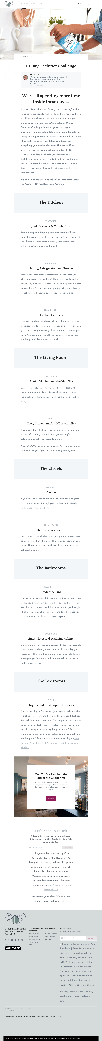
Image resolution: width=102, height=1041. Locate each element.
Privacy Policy (93, 1009)
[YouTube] (18, 940)
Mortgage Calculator (51, 933)
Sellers (33, 3)
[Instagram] (22, 940)
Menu (80, 4)
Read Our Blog (24, 3)
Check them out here (38, 508)
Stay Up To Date (34, 933)
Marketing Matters (34, 939)
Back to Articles (28, 57)
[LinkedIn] (12, 940)
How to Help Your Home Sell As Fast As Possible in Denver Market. (50, 743)
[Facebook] (5, 940)
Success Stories (33, 936)
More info (77, 1038)
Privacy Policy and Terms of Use (77, 985)
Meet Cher (48, 939)
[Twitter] (8, 940)
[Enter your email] (46, 847)
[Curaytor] (13, 949)
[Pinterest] (15, 940)
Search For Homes (50, 936)
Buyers (41, 3)
